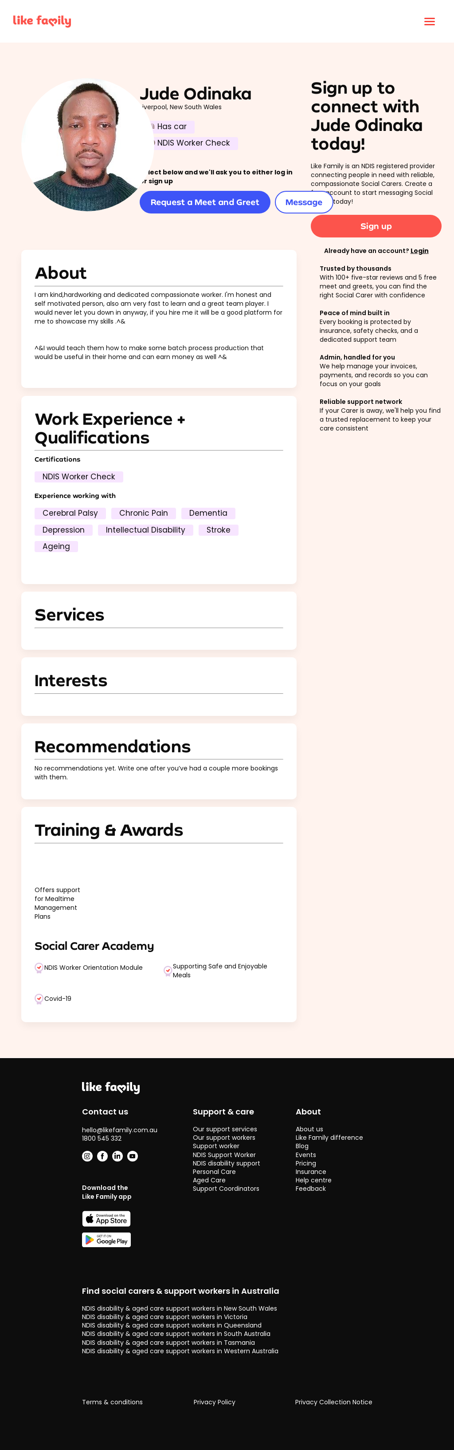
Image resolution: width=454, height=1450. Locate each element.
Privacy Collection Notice (333, 1402)
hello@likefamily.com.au (119, 1130)
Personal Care (214, 1171)
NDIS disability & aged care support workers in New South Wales (179, 1308)
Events (306, 1154)
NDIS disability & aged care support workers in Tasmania (168, 1342)
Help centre (314, 1180)
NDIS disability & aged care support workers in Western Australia (180, 1351)
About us (309, 1129)
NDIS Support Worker (224, 1154)
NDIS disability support (226, 1163)
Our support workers (224, 1137)
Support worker (216, 1146)
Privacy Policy (214, 1402)
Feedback (311, 1188)
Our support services (225, 1129)
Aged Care (209, 1180)
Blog (302, 1146)
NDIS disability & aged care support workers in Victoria (164, 1316)
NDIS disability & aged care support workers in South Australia (176, 1333)
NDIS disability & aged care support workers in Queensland (172, 1325)
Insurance (311, 1171)
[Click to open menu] (430, 21)
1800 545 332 (101, 1138)
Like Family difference (329, 1137)
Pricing (306, 1163)
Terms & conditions (112, 1402)
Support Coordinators (226, 1188)
